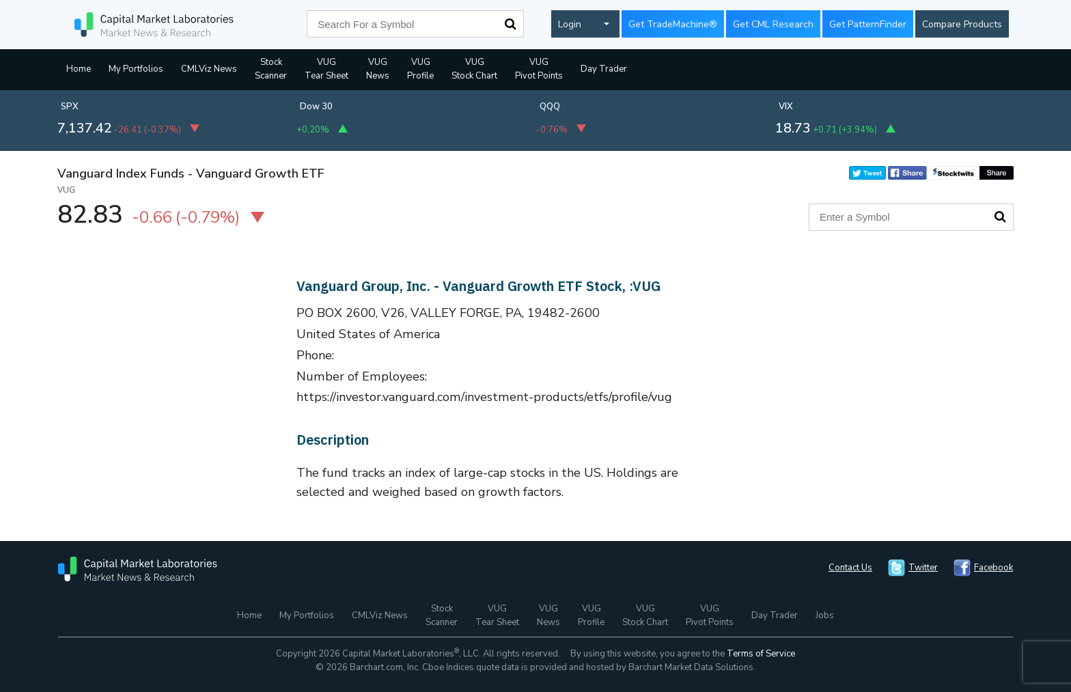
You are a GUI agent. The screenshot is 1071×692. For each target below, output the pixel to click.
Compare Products (962, 24)
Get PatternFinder (867, 24)
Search (510, 24)
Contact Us (850, 568)
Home (78, 69)
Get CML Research (773, 24)
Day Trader (604, 69)
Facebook (993, 568)
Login (569, 24)
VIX (786, 106)
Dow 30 (316, 106)
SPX (70, 106)
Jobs (825, 615)
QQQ (550, 106)
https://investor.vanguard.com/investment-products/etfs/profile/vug (484, 397)
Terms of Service (761, 654)
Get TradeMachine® (672, 24)
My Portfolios (136, 69)
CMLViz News (209, 69)
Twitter (923, 568)
